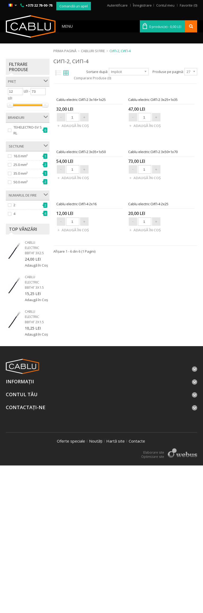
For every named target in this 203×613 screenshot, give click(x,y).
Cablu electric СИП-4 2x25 (148, 433)
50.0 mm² (20, 182)
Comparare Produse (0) (92, 78)
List (57, 73)
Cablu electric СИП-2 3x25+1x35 (153, 176)
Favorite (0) (188, 5)
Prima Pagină (64, 50)
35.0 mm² (20, 173)
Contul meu (165, 5)
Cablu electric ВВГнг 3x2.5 (34, 247)
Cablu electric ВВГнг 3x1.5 (34, 282)
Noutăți (95, 588)
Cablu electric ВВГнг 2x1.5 (34, 316)
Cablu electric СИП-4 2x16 (76, 433)
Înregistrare (142, 5)
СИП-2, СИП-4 (120, 50)
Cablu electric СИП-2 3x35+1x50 (81, 304)
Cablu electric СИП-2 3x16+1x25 (81, 176)
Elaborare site (153, 600)
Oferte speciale (71, 588)
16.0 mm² (20, 156)
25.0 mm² (20, 164)
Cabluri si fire (93, 50)
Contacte (137, 588)
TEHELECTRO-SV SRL (27, 130)
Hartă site (115, 588)
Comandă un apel (73, 6)
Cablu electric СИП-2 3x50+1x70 (153, 304)
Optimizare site (152, 604)
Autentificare (117, 5)
